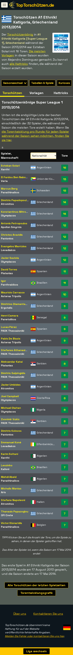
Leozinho (6, 465)
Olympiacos (8, 215)
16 (64, 167)
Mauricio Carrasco (13, 292)
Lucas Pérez (9, 327)
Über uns (19, 614)
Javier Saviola (10, 258)
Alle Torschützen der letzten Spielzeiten (36, 585)
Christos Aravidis (12, 234)
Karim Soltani (9, 454)
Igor (3, 281)
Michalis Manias (11, 488)
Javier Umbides (11, 384)
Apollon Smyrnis (11, 227)
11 (64, 271)
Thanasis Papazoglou (14, 511)
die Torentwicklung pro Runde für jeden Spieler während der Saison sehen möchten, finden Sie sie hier (35, 136)
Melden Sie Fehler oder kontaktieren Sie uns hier (34, 636)
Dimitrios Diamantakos (15, 304)
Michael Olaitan (11, 408)
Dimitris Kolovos (11, 431)
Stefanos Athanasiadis (16, 350)
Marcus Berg (9, 188)
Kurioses (64, 83)
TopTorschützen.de (35, 5)
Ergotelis (6, 307)
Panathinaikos (10, 192)
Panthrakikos (9, 284)
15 (64, 179)
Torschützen (12, 93)
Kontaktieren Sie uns (48, 614)
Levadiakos (8, 250)
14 (64, 202)
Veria (4, 181)
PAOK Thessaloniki (12, 330)
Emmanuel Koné (11, 442)
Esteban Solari (10, 165)
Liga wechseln (36, 651)
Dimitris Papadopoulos (15, 200)
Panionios (7, 238)
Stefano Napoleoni (13, 500)
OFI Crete (7, 515)
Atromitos (7, 204)
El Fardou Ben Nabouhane (17, 177)
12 (64, 225)
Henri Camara (9, 315)
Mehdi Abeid (8, 477)
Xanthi (5, 169)
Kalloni (5, 469)
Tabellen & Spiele (42, 83)
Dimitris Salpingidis (13, 373)
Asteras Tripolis (11, 296)
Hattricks (61, 93)
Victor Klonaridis (11, 523)
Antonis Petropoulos (14, 223)
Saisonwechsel (15, 83)
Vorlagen (36, 93)
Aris (3, 492)
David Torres (9, 269)
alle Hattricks (19, 64)
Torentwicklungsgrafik (36, 593)
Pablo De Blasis (10, 338)
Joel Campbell (10, 396)
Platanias (7, 273)
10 (64, 294)
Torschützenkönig (20, 34)
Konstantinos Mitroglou (16, 211)
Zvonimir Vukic (10, 419)
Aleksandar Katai (12, 361)
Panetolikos (8, 319)
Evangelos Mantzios (13, 246)
